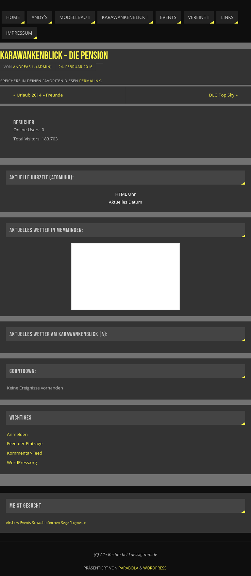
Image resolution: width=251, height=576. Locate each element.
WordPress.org (22, 462)
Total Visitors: (27, 139)
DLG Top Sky (223, 95)
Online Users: (27, 130)
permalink (90, 80)
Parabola (129, 568)
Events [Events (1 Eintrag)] (25, 522)
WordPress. (155, 568)
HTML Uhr (125, 194)
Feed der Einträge (24, 443)
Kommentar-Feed (24, 453)
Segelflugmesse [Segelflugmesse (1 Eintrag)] (73, 522)
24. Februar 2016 (75, 66)
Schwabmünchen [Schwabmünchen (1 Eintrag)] (46, 522)
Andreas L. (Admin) (32, 66)
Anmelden (17, 434)
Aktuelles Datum (125, 202)
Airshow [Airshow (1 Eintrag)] (12, 522)
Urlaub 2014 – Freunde (38, 95)
